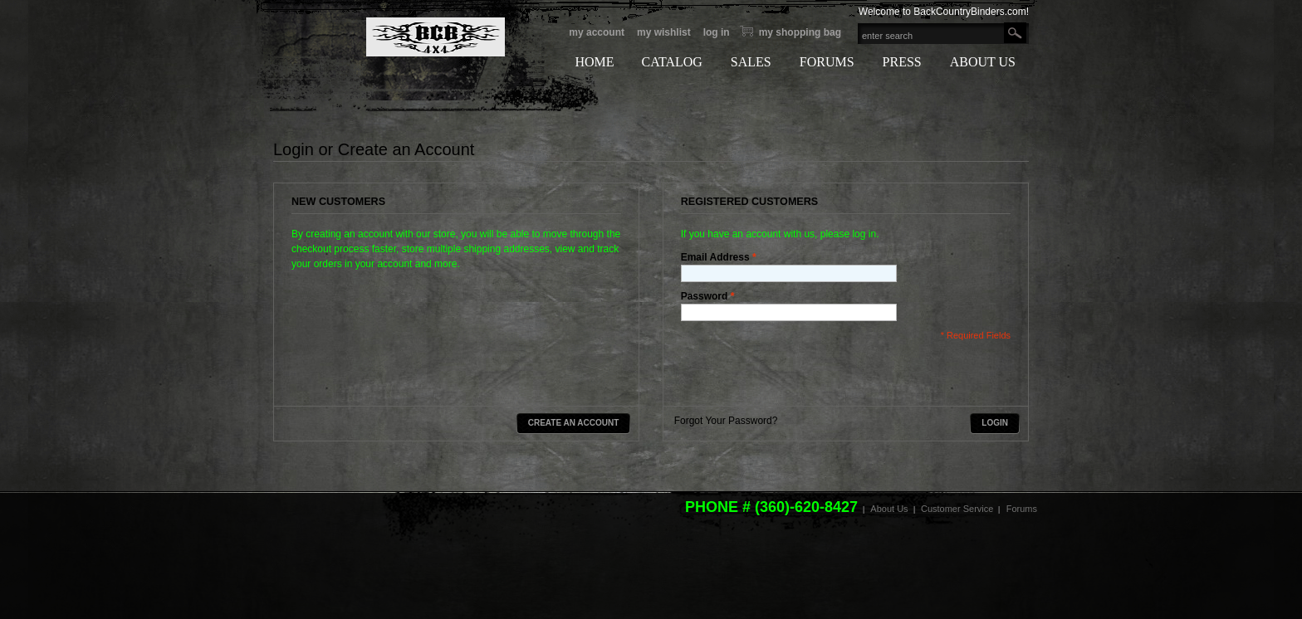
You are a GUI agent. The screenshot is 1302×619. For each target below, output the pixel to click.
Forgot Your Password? (726, 420)
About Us (889, 509)
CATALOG (671, 62)
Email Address (715, 257)
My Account (596, 32)
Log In (716, 32)
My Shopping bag (800, 32)
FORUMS (827, 62)
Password (704, 296)
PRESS (902, 62)
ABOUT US (983, 62)
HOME (594, 62)
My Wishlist (664, 32)
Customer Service (957, 509)
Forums (1021, 509)
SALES (751, 62)
